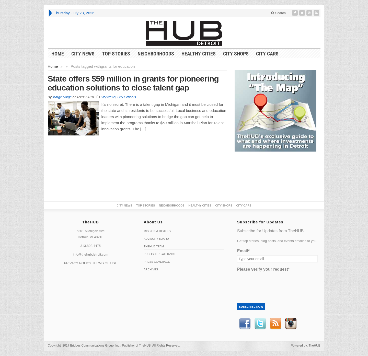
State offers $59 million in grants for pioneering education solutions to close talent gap (133, 83)
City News (83, 54)
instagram (291, 323)
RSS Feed (275, 323)
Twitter (260, 323)
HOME (57, 54)
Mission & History (157, 231)
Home (53, 66)
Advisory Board (156, 238)
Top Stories (116, 54)
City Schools (126, 97)
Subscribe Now (251, 306)
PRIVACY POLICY (77, 263)
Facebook (245, 323)
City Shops (236, 54)
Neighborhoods (155, 54)
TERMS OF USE (104, 263)
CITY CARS (267, 54)
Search (278, 13)
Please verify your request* (263, 269)
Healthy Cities (198, 54)
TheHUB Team (154, 246)
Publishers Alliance (160, 254)
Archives (151, 269)
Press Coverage (157, 261)
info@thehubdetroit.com (90, 254)
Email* (243, 251)
